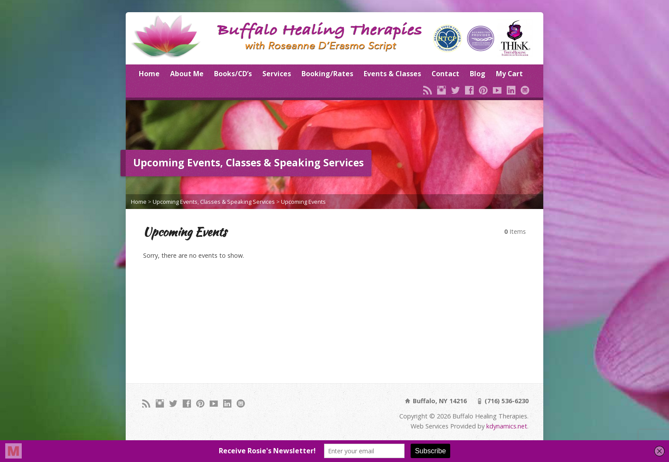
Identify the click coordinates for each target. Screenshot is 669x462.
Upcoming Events (303, 202)
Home (149, 73)
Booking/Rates (327, 73)
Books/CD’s (233, 73)
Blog (477, 73)
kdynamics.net (506, 426)
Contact (445, 73)
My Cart (509, 73)
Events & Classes (392, 73)
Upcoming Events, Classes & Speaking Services (214, 202)
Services (276, 73)
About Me (187, 73)
